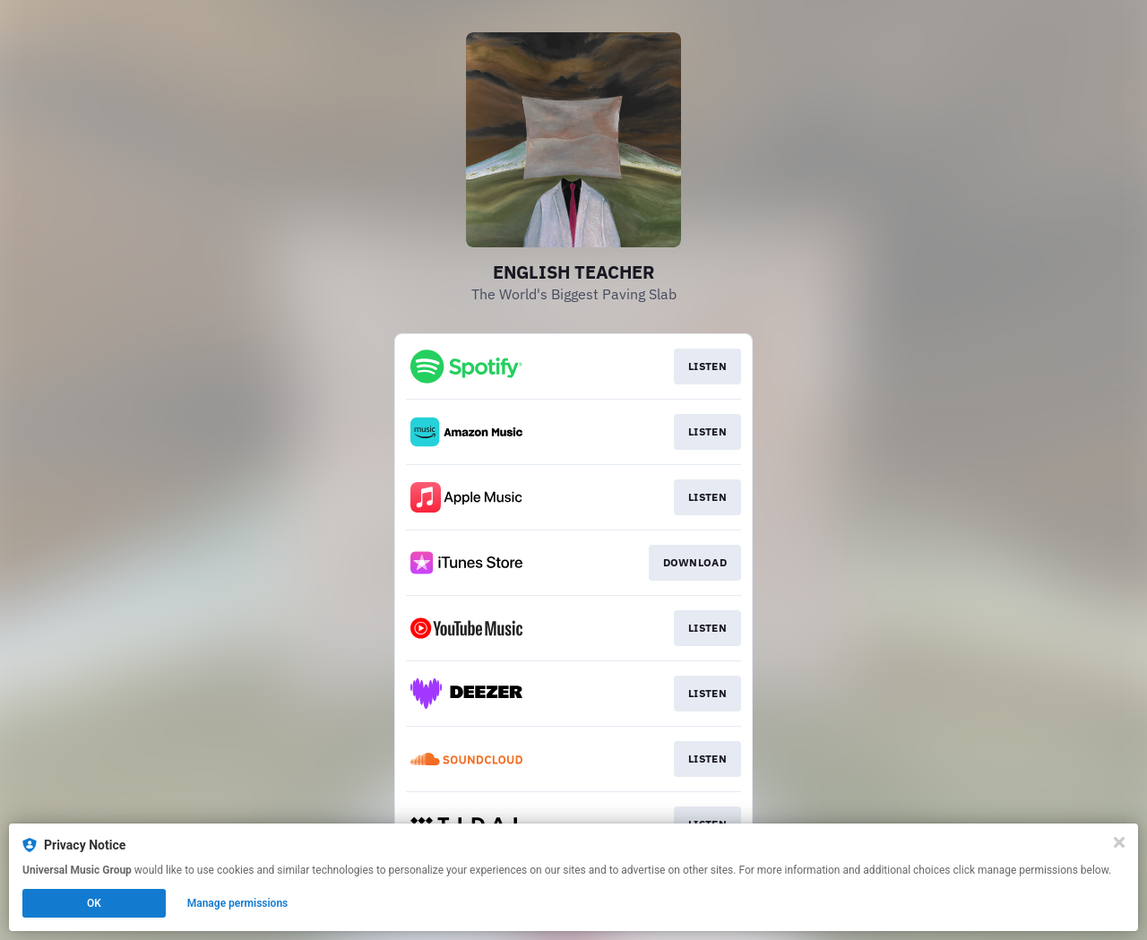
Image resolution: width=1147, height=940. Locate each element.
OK (94, 903)
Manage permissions (238, 903)
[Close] (1119, 842)
